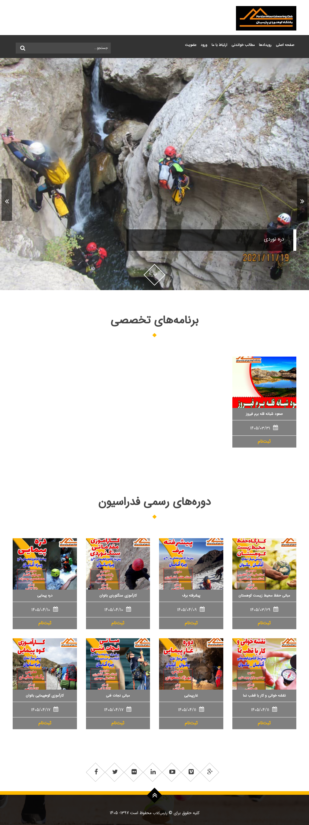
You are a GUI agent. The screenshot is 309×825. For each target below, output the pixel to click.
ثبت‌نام (264, 441)
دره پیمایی (45, 595)
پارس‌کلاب (159, 813)
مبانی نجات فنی (118, 695)
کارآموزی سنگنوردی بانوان (118, 595)
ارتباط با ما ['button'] (219, 45)
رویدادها (265, 45)
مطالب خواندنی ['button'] (243, 45)
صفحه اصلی (285, 45)
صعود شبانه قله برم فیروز (264, 414)
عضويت (190, 45)
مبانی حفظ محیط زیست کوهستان (264, 595)
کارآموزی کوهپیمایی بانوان (45, 695)
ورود (204, 45)
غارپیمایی (191, 695)
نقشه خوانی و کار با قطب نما (264, 695)
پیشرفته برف (191, 595)
